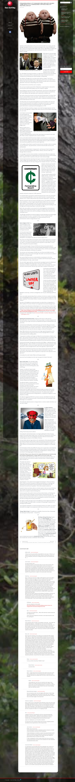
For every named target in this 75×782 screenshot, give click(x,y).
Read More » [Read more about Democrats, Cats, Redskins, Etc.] (63, 11)
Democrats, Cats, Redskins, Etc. (64, 9)
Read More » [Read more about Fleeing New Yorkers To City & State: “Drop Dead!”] (63, 15)
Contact (10, 25)
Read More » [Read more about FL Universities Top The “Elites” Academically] (63, 18)
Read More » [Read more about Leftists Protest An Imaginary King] (63, 22)
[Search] (71, 2)
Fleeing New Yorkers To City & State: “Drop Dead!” (65, 13)
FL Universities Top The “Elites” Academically (65, 17)
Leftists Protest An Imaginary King (64, 21)
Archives (10, 28)
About (10, 22)
